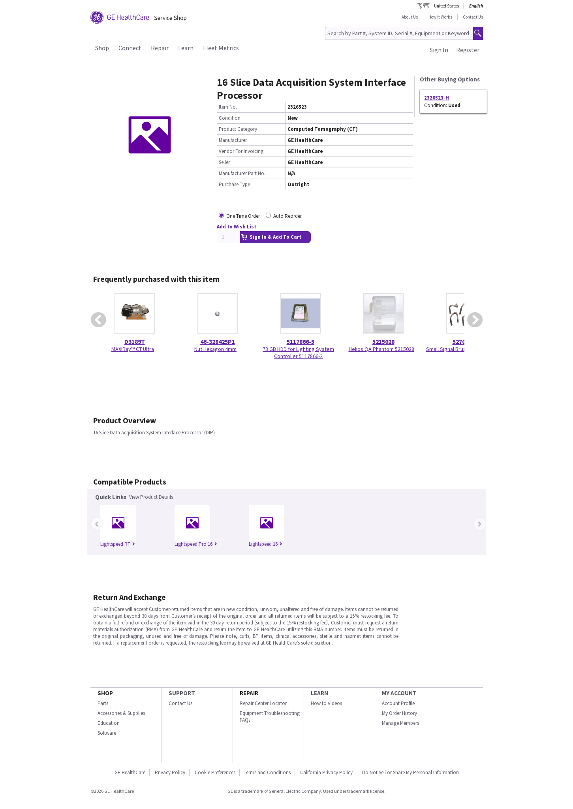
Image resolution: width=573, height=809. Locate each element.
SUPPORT (182, 693)
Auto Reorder (287, 216)
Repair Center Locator (263, 703)
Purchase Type (234, 184)
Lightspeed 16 (265, 544)
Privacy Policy (170, 772)
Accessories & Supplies (121, 713)
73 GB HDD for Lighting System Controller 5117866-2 (298, 352)
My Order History (399, 713)
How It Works (440, 17)
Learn (186, 48)
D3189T (134, 341)
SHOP (105, 693)
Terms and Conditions (267, 772)
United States (446, 6)
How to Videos (326, 703)
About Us (410, 17)
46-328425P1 (217, 341)
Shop (102, 48)
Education (109, 723)
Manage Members (400, 723)
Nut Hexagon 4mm (215, 349)
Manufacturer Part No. (242, 173)
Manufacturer (233, 140)
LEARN (319, 693)
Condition (229, 118)
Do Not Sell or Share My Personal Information (410, 772)
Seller (224, 162)
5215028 (383, 341)
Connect (129, 48)
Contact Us (473, 17)
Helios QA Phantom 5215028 (381, 349)
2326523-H (436, 97)
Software (107, 733)
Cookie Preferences (215, 772)
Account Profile (398, 703)
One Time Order (243, 216)
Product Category (238, 129)
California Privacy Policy (327, 772)
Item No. (228, 107)
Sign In (439, 50)
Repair (160, 48)
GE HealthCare (130, 772)
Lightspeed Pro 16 (196, 544)
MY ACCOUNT (399, 693)
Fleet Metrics (221, 48)
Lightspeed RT (117, 544)
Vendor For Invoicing (241, 151)
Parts (103, 703)
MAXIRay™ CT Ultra (132, 349)
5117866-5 (300, 341)
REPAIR (249, 693)
